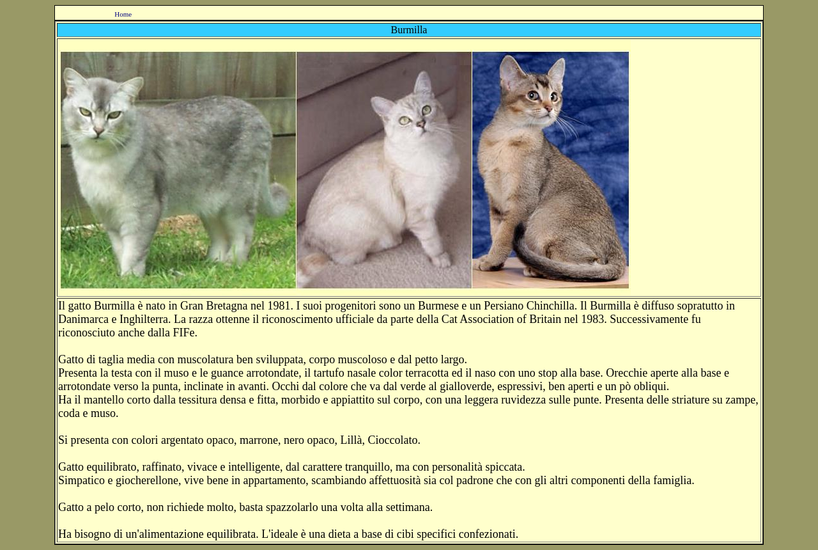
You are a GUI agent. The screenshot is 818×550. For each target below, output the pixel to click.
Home (123, 14)
